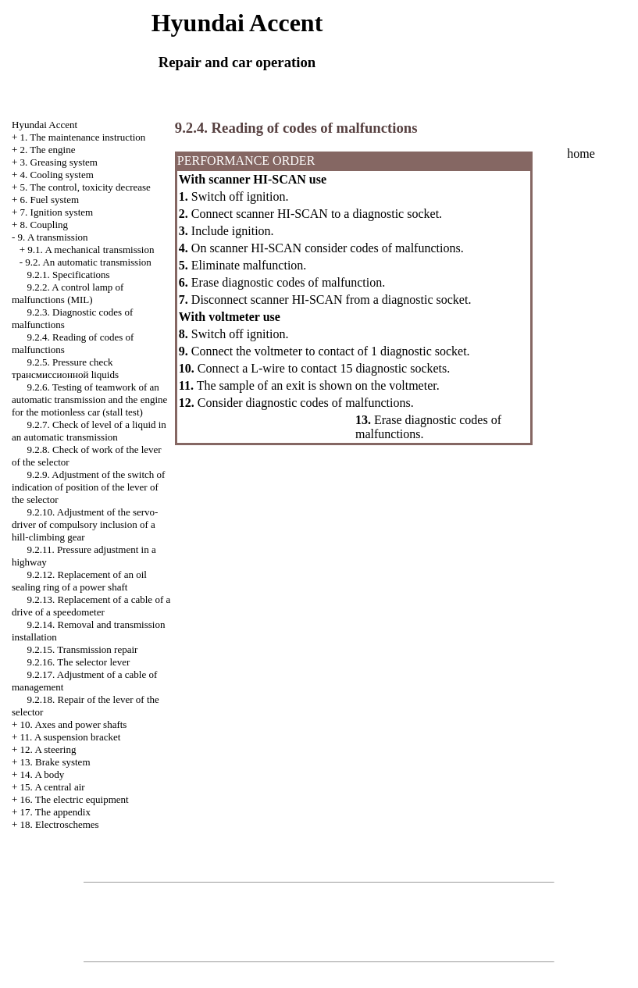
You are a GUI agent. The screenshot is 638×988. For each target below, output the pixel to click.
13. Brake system (55, 762)
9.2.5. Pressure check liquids (65, 368)
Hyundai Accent (44, 124)
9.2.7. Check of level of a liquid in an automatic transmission (89, 431)
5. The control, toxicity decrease (85, 187)
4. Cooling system (57, 174)
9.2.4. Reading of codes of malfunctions (296, 127)
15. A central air (52, 787)
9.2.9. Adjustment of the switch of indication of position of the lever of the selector (88, 487)
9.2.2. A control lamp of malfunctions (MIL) (67, 293)
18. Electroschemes (59, 824)
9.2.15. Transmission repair (82, 649)
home (581, 153)
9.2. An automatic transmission (88, 262)
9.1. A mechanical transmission (90, 249)
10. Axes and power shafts (73, 724)
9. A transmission (53, 237)
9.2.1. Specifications (68, 274)
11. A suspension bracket (70, 737)
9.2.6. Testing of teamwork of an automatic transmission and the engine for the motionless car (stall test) (89, 399)
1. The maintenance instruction (83, 137)
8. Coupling (44, 224)
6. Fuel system (49, 199)
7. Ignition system (57, 212)
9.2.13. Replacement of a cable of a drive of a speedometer (91, 606)
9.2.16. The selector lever (78, 662)
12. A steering (48, 749)
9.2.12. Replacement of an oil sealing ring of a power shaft (79, 581)
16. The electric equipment (74, 799)
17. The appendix (55, 812)
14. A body (42, 774)
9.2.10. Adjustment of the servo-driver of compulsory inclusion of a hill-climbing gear (85, 524)
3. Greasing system (59, 162)
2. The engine (48, 149)
